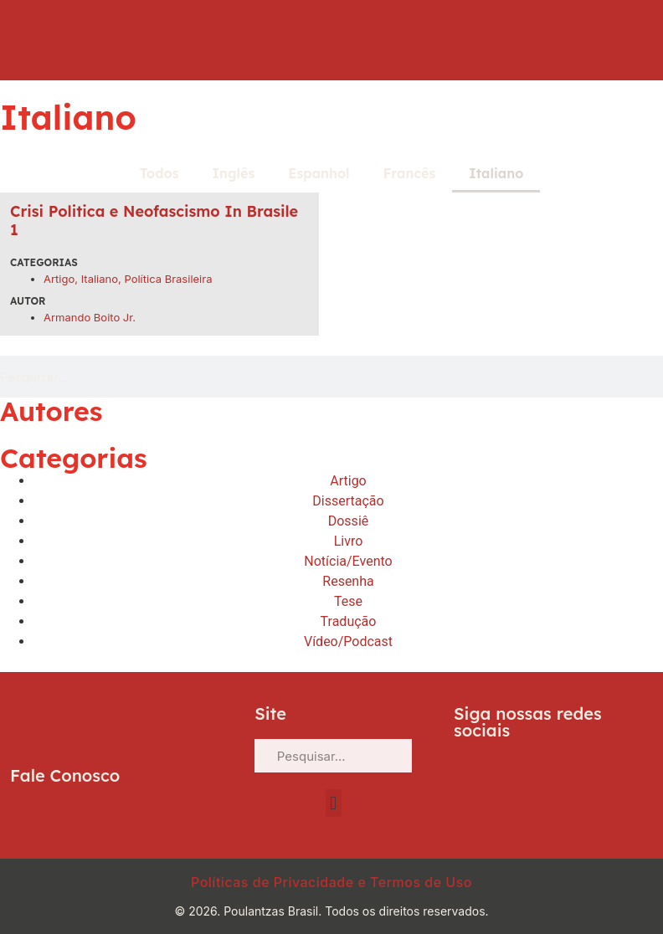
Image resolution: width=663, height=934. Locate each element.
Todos (159, 173)
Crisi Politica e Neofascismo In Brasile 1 (154, 220)
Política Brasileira (168, 278)
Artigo (59, 278)
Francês (409, 173)
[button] (334, 803)
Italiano (496, 173)
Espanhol (318, 173)
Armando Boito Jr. (90, 317)
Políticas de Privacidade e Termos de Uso (331, 882)
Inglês (234, 173)
